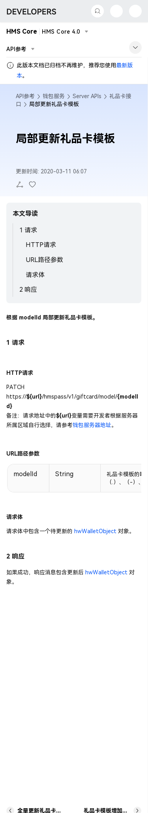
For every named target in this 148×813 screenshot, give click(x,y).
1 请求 (28, 230)
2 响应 (28, 289)
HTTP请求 (41, 245)
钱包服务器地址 (92, 425)
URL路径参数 (44, 260)
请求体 (35, 275)
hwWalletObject (95, 531)
